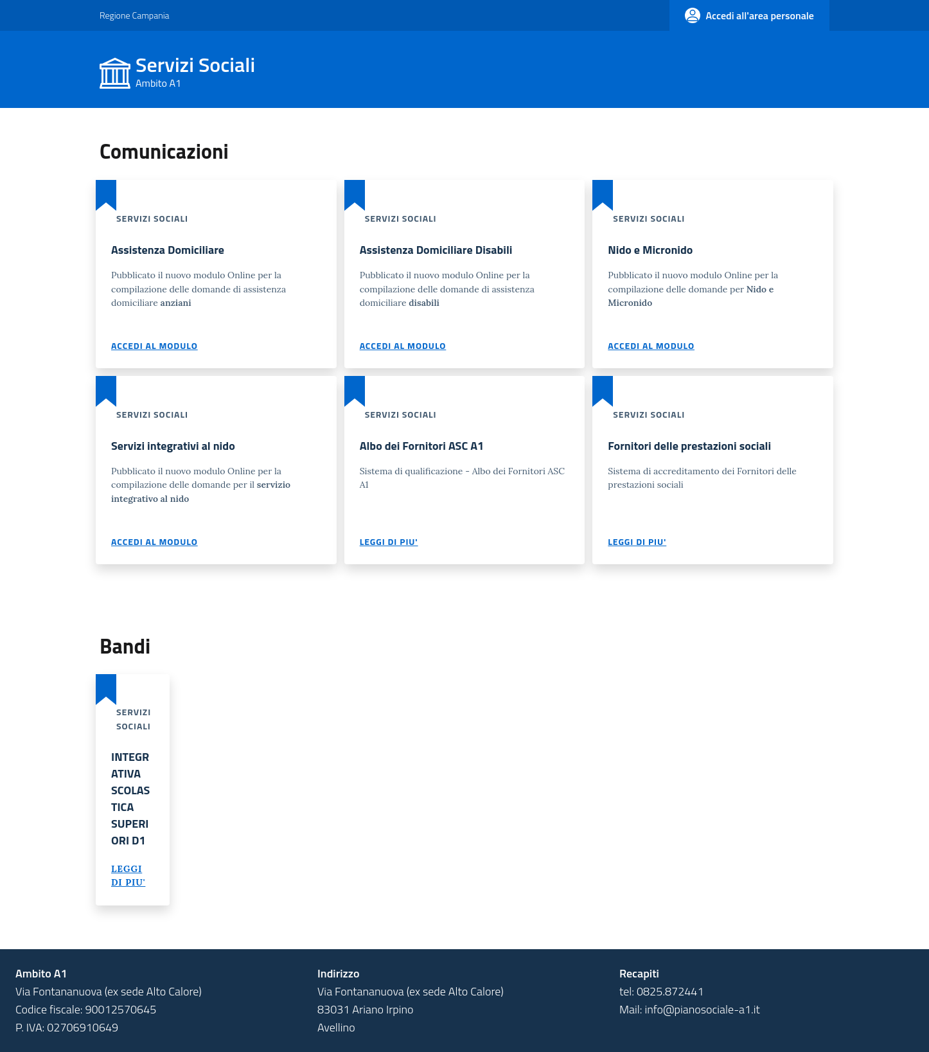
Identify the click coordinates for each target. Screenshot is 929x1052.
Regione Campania (135, 15)
